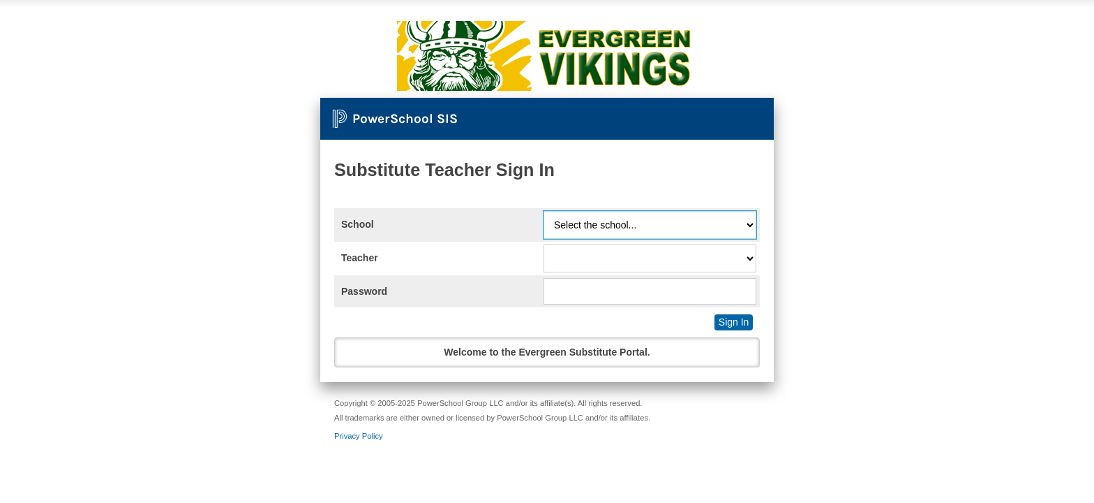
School (357, 224)
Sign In (734, 322)
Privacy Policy (358, 436)
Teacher (359, 257)
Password (364, 291)
